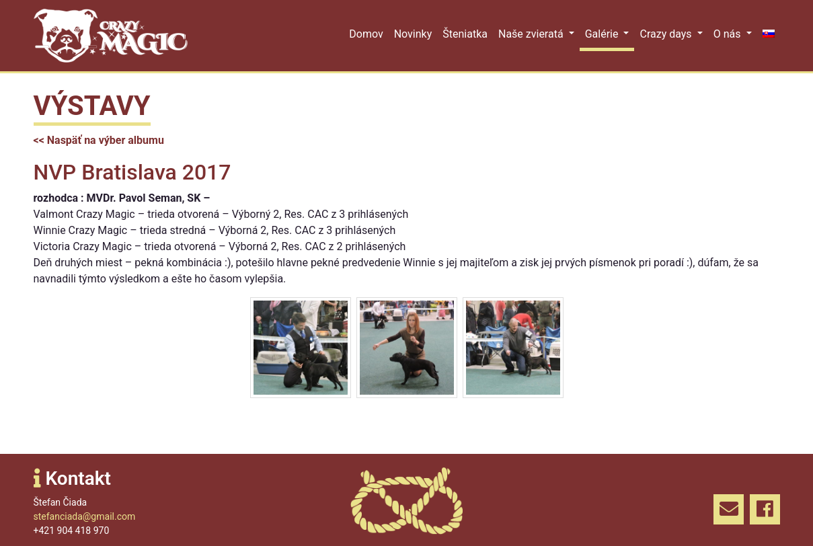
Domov (366, 34)
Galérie (603, 34)
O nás (728, 34)
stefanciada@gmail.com (85, 516)
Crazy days (667, 34)
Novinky (413, 34)
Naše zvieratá (532, 34)
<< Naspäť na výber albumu (99, 140)
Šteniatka (465, 34)
